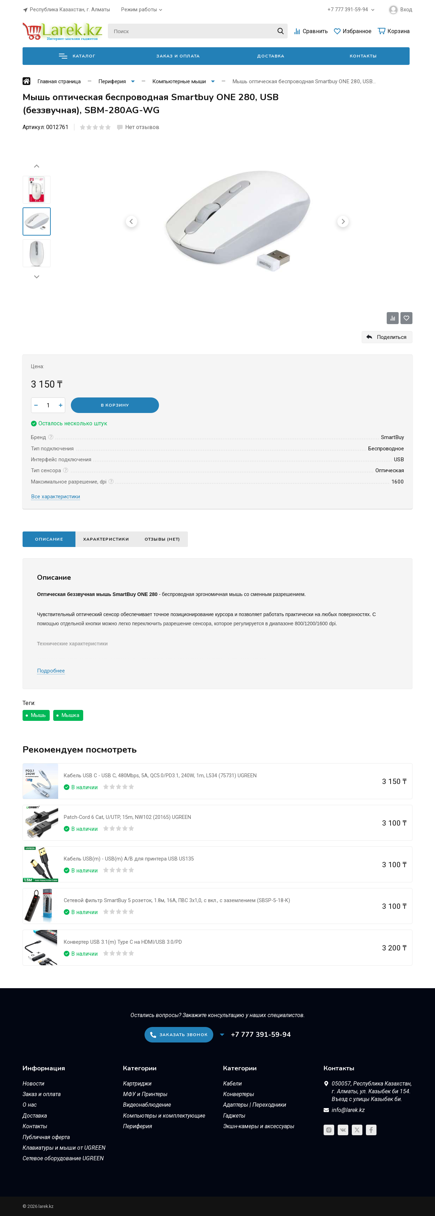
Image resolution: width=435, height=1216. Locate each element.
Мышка (70, 715)
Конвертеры (238, 1094)
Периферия (137, 1126)
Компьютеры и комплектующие (164, 1115)
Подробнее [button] (51, 671)
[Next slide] (36, 276)
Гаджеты (234, 1115)
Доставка (271, 56)
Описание (49, 539)
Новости (33, 1083)
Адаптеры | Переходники (254, 1104)
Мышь (38, 715)
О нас (30, 1104)
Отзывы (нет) (162, 539)
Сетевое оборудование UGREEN (63, 1158)
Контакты (363, 56)
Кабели (232, 1083)
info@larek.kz (348, 1110)
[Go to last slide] (36, 166)
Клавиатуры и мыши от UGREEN (64, 1147)
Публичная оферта (46, 1137)
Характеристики (106, 539)
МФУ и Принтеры (145, 1094)
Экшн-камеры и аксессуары (258, 1126)
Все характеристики (55, 496)
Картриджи (137, 1083)
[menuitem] (37, 190)
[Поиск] (198, 31)
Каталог (77, 56)
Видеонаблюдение (147, 1104)
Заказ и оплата (178, 56)
